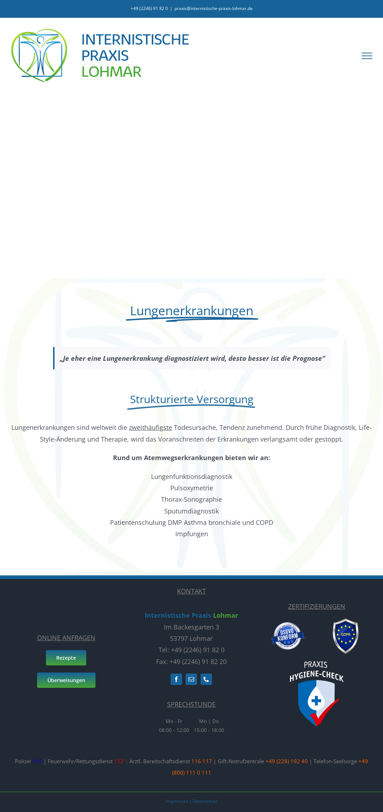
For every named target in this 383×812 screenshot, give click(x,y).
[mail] (191, 679)
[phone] (206, 679)
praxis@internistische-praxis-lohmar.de (214, 8)
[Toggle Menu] (367, 56)
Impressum (177, 801)
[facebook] (176, 679)
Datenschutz (205, 801)
